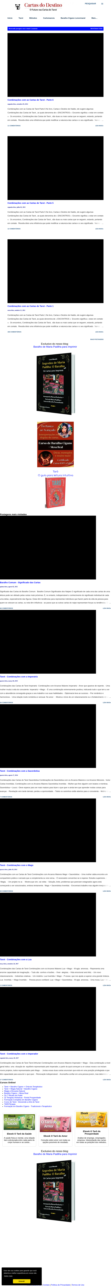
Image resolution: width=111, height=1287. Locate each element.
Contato (46, 1285)
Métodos (33, 18)
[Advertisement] (55, 1254)
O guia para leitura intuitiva (55, 475)
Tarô (55, 471)
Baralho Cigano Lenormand (73, 18)
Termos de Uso (78, 1285)
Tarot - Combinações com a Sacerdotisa (20, 771)
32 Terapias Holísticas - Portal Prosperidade (22, 1098)
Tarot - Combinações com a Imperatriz (19, 677)
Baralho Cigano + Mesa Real (16, 1093)
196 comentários (14, 332)
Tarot (21, 18)
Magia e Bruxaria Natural (14, 1091)
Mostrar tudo (96, 28)
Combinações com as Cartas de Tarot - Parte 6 (31, 100)
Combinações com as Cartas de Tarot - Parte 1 (31, 306)
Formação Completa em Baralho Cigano (21, 1100)
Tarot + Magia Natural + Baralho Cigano (20, 1089)
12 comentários (14, 229)
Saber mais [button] (8, 1276)
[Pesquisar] (90, 3)
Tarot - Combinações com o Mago (16, 865)
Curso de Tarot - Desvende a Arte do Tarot (21, 1102)
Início (10, 18)
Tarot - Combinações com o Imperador (19, 1054)
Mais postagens (96, 339)
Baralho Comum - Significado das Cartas (20, 582)
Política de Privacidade (60, 1285)
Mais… (94, 18)
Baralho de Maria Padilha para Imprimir (55, 346)
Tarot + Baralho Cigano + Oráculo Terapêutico (23, 1087)
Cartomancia (49, 18)
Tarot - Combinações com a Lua (16, 959)
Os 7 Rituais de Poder (13, 1095)
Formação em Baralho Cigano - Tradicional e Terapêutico (28, 1106)
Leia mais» (99, 125)
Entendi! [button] (22, 1281)
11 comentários (14, 125)
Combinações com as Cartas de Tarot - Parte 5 (31, 203)
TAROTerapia (9, 1104)
